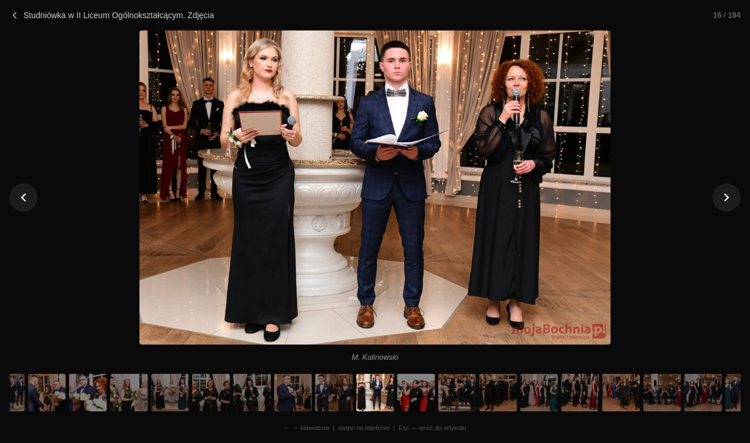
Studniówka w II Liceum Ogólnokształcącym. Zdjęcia (111, 15)
